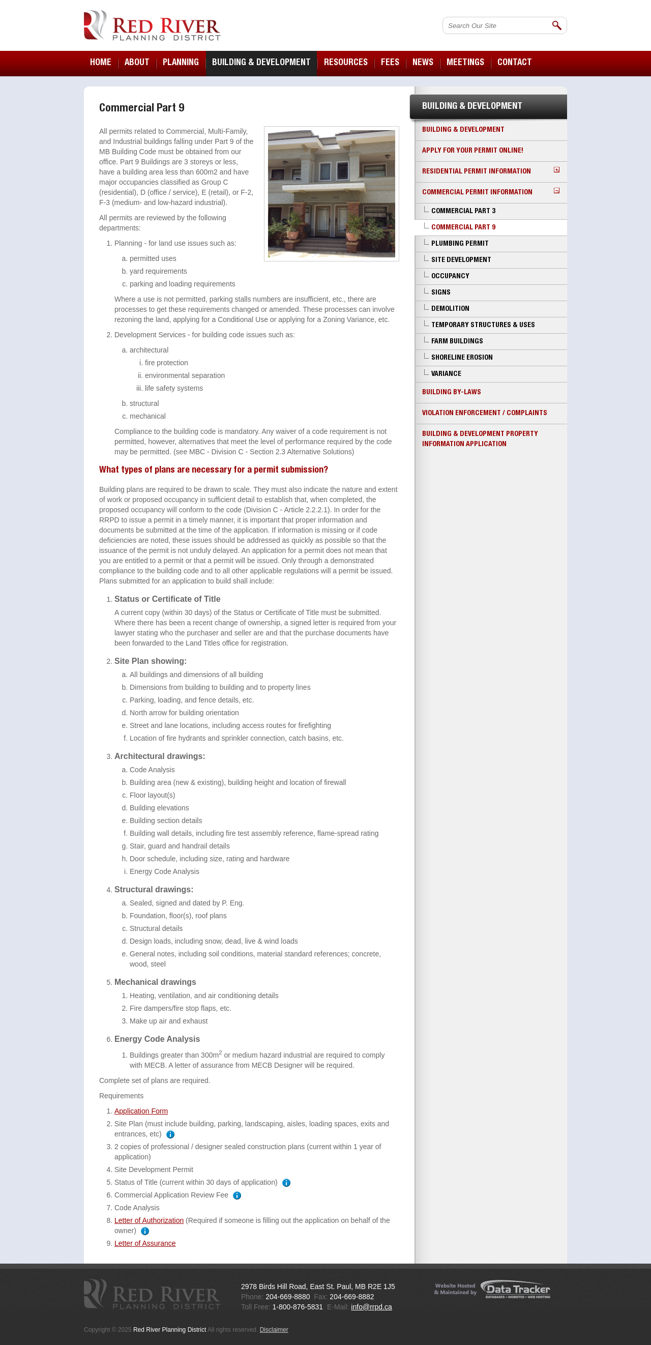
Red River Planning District (152, 25)
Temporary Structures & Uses (483, 325)
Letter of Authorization (149, 1220)
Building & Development (463, 130)
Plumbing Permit (460, 244)
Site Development (461, 260)
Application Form (141, 1111)
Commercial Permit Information (490, 192)
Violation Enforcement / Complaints (484, 413)
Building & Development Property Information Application (480, 439)
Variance (446, 374)
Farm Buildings (457, 341)
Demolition (450, 309)
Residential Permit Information (490, 171)
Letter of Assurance (145, 1243)
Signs (441, 293)
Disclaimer (274, 1329)
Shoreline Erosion (462, 358)
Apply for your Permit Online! (472, 151)
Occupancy (450, 276)
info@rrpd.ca (371, 1307)
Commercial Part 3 (463, 211)
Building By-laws (451, 392)
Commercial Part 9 (463, 227)
